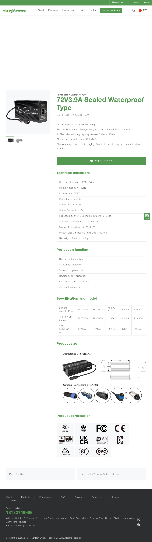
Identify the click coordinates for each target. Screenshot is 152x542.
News (146, 3)
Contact (93, 10)
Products (53, 10)
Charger (31, 73)
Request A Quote (111, 10)
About (41, 10)
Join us (134, 3)
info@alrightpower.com (25, 526)
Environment (69, 10)
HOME (10, 73)
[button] (133, 10)
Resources (117, 3)
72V (39, 73)
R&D (82, 10)
